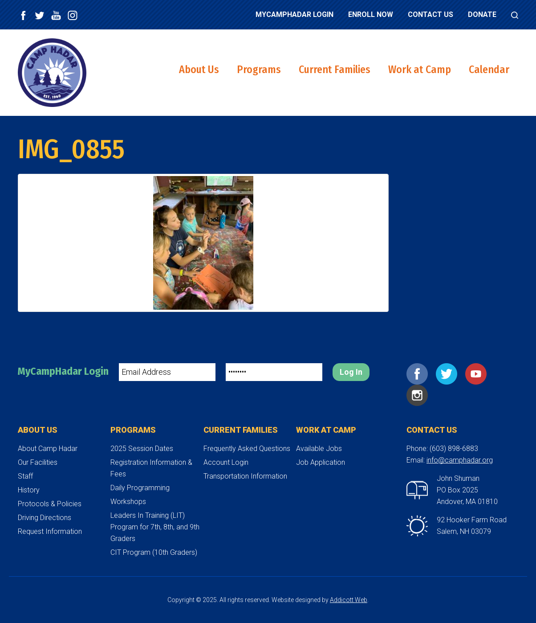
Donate (482, 14)
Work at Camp (419, 69)
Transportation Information (245, 476)
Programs (259, 69)
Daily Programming (140, 488)
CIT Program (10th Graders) (153, 552)
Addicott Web (348, 599)
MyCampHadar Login (294, 14)
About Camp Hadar (47, 448)
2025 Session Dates (141, 448)
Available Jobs (319, 448)
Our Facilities (37, 462)
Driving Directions (44, 517)
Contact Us (430, 14)
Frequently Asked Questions (246, 448)
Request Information (50, 531)
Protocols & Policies (49, 504)
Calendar (489, 69)
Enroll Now (370, 14)
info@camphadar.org (459, 460)
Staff (25, 476)
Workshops (128, 501)
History (29, 490)
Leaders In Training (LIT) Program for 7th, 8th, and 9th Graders (154, 527)
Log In (351, 372)
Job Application (320, 462)
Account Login (225, 462)
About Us (199, 69)
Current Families (334, 69)
